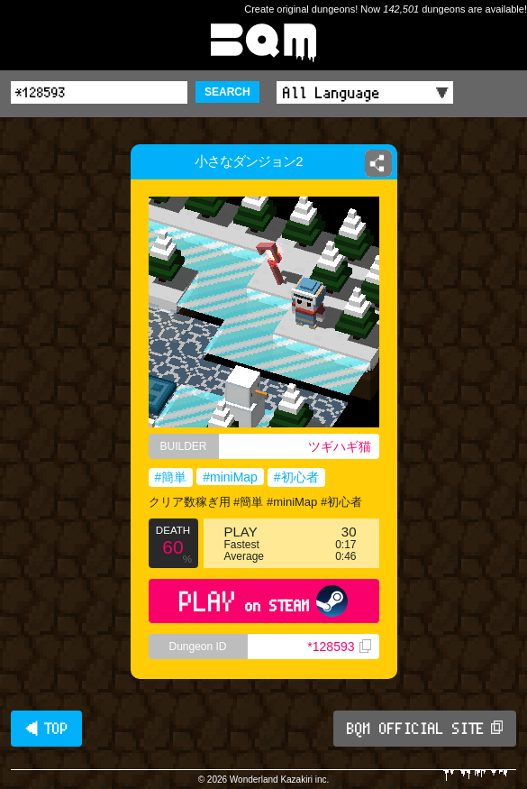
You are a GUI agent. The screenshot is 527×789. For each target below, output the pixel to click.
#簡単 (171, 477)
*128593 (338, 646)
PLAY (263, 601)
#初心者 (296, 477)
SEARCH (227, 92)
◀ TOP (46, 729)
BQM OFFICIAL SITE (425, 729)
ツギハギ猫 (339, 446)
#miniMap (230, 477)
